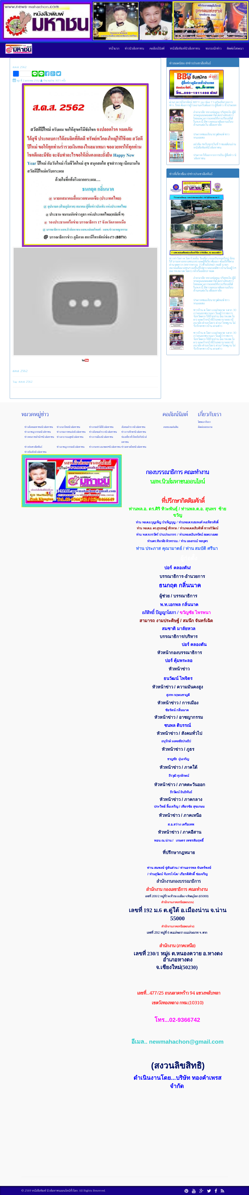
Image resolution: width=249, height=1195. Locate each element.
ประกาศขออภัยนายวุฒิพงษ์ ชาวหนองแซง (211, 136)
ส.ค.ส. (22, 381)
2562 (29, 381)
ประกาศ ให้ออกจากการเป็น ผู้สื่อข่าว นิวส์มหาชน (214, 157)
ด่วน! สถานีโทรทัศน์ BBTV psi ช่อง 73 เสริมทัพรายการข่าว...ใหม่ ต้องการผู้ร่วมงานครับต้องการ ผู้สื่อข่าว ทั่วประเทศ (202, 104)
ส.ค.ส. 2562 (19, 67)
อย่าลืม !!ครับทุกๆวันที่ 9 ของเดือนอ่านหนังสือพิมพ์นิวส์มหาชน (214, 146)
